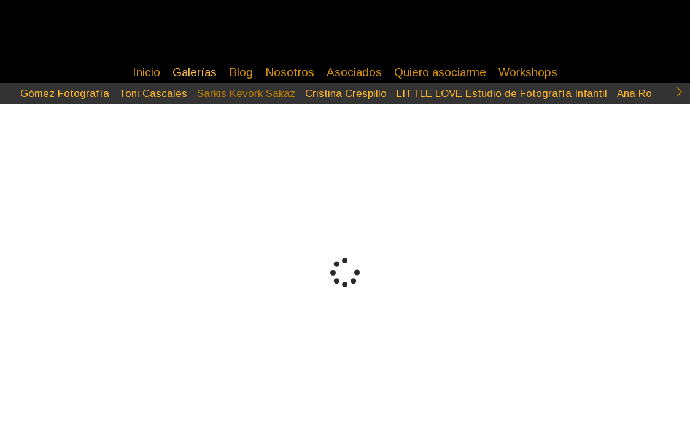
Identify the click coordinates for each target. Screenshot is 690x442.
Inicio (146, 72)
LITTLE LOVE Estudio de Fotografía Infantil (502, 93)
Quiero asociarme (440, 72)
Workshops (527, 72)
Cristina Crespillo (346, 93)
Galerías (194, 72)
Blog (241, 72)
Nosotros (289, 72)
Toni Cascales (153, 93)
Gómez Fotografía (64, 93)
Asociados (354, 72)
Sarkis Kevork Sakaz (246, 93)
